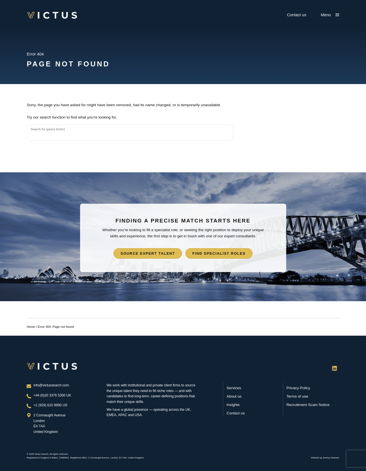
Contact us (296, 15)
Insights (233, 405)
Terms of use (297, 396)
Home (31, 326)
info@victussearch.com (51, 385)
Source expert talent (147, 253)
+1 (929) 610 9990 (48, 405)
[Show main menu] (330, 14)
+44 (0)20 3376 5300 (50, 395)
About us (234, 396)
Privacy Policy (298, 388)
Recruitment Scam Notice (308, 405)
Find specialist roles (219, 253)
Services (234, 388)
